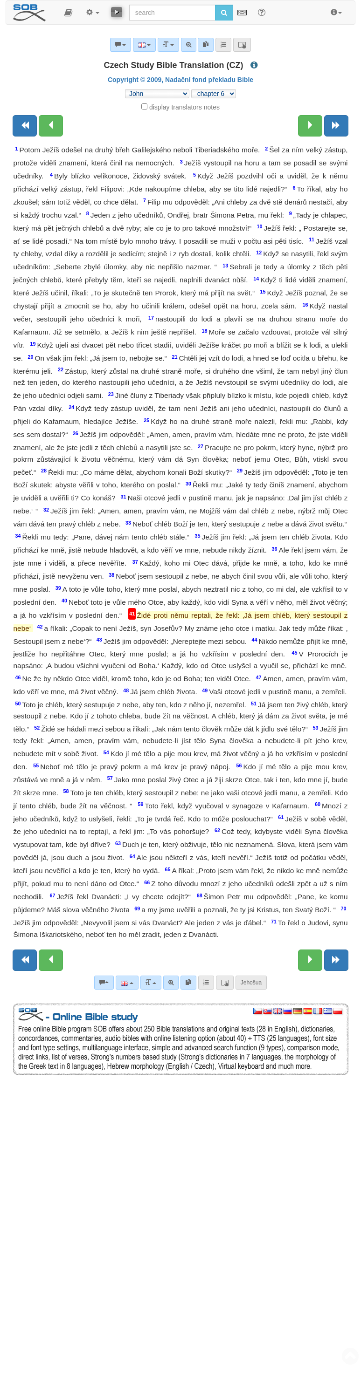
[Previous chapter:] (51, 126)
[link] (188, 983)
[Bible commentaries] (104, 983)
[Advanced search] (171, 983)
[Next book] (336, 126)
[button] (68, 12)
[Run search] (224, 12)
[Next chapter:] (310, 126)
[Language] (127, 983)
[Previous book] (25, 126)
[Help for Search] (262, 12)
